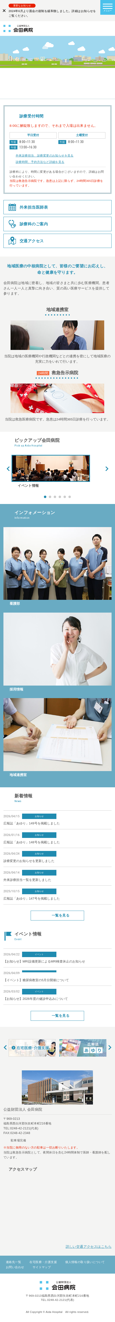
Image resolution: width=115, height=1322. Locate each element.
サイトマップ (42, 1267)
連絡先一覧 (13, 1262)
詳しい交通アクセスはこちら (89, 1247)
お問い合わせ (15, 1267)
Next (107, 469)
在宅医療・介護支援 (43, 1262)
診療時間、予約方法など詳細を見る (40, 162)
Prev (8, 469)
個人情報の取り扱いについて (85, 1262)
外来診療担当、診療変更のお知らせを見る (45, 155)
